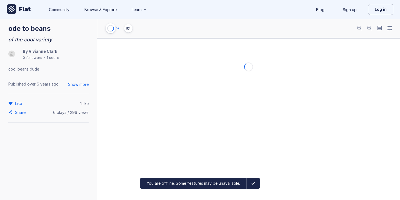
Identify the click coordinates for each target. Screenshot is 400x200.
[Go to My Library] (19, 9)
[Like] (19, 103)
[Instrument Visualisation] (128, 28)
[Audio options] (118, 28)
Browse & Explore (100, 9)
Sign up (350, 9)
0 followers (32, 57)
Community (59, 9)
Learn (139, 9)
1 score (53, 57)
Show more (78, 84)
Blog (320, 9)
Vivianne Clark (43, 51)
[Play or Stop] (111, 28)
